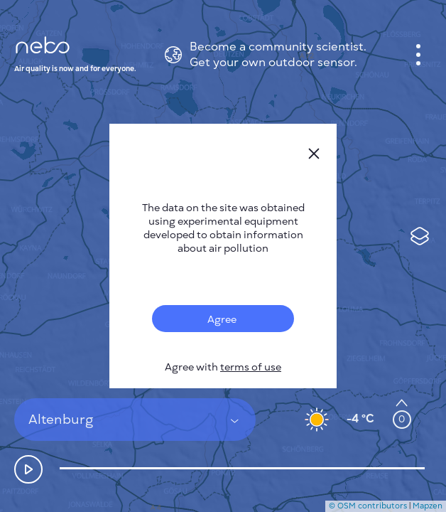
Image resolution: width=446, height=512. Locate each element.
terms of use (250, 367)
